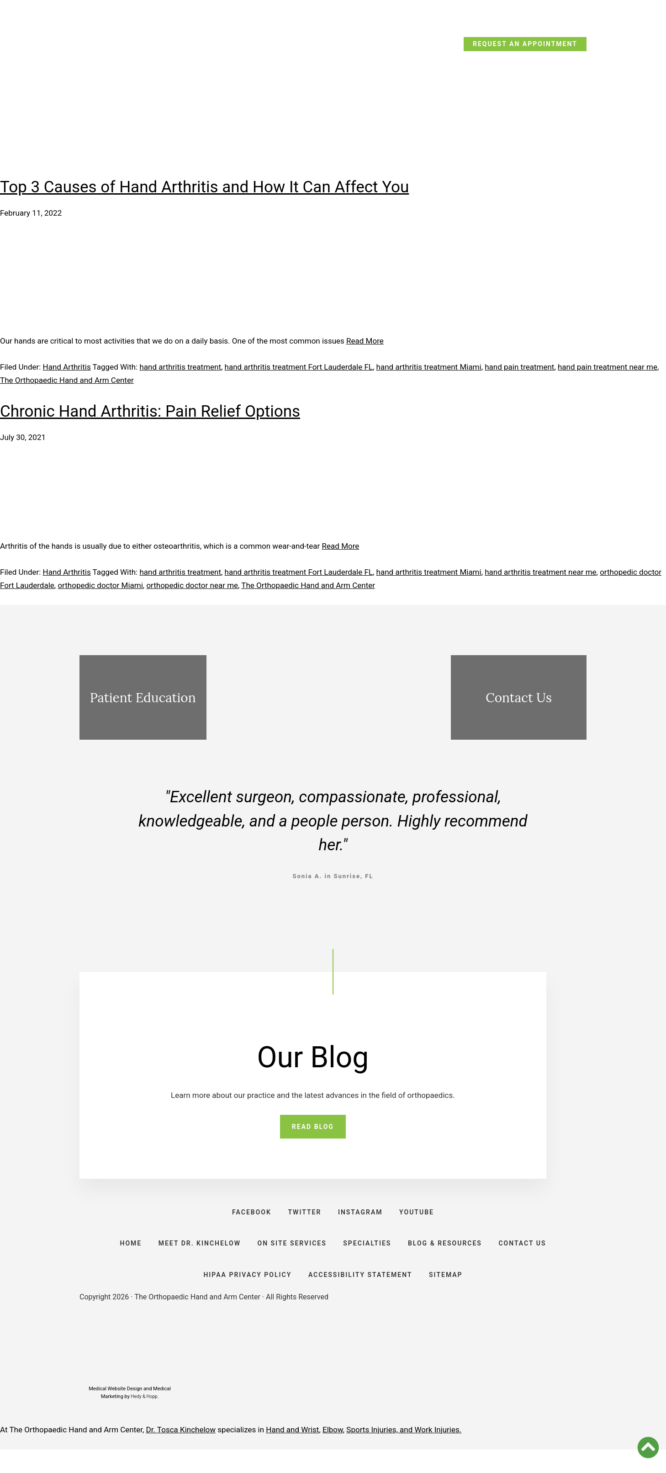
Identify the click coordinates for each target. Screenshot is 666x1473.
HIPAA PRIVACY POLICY (244, 1294)
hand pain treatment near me (607, 366)
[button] (648, 1447)
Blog (424, 101)
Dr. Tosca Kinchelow (181, 1453)
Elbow (332, 1453)
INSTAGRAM (362, 1218)
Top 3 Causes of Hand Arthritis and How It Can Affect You (204, 187)
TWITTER (303, 1218)
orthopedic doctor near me (192, 585)
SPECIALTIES (369, 1256)
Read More (365, 340)
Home (101, 101)
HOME (122, 1256)
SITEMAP (449, 1294)
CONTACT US (531, 1256)
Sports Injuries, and (380, 1453)
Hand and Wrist (292, 1453)
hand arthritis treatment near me (540, 572)
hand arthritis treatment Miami (428, 366)
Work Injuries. (438, 1453)
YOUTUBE (422, 1218)
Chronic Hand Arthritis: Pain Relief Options (150, 411)
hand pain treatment (519, 366)
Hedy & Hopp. (145, 1419)
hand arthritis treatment (180, 366)
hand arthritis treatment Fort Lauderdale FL (299, 366)
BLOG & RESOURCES (450, 1256)
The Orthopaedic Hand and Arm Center (67, 380)
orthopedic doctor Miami (100, 585)
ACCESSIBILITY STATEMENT (360, 1294)
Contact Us (551, 104)
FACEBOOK (246, 1218)
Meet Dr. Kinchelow (179, 104)
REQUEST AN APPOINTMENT (525, 44)
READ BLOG (313, 1128)
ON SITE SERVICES (290, 1256)
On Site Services (281, 104)
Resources (481, 101)
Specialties (366, 101)
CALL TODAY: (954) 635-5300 (140, 46)
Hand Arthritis (67, 366)
